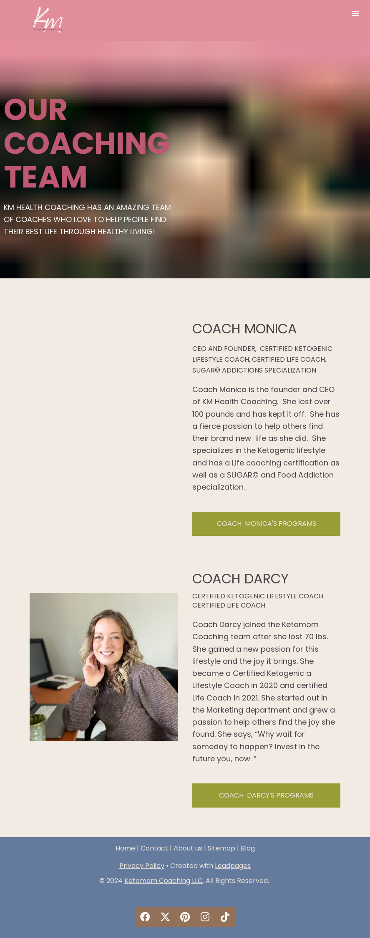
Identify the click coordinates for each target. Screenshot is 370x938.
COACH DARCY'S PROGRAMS (266, 795)
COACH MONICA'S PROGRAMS (266, 523)
